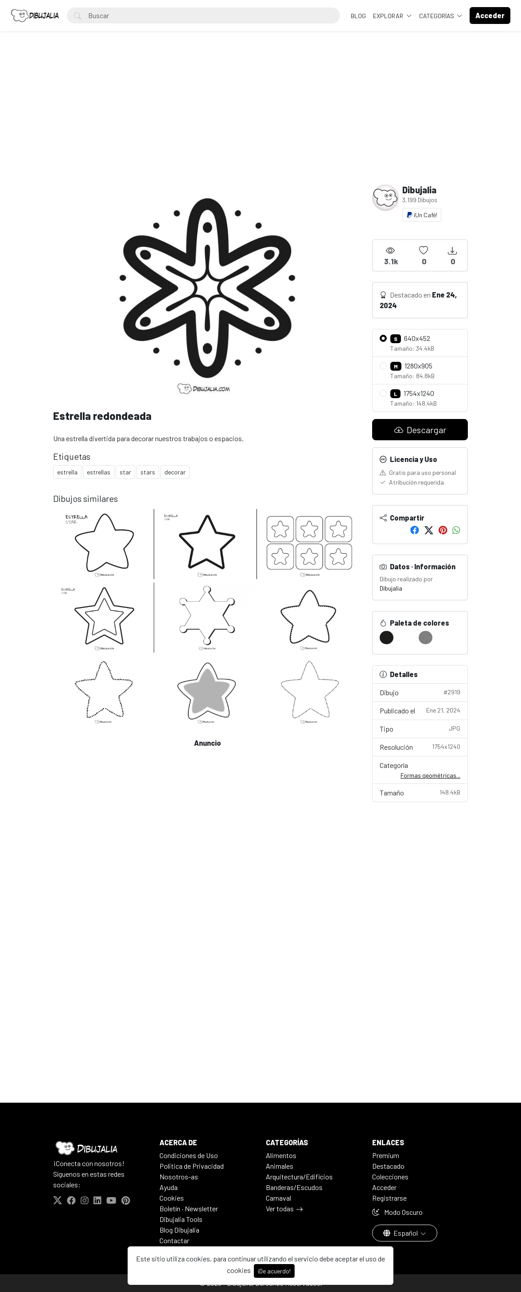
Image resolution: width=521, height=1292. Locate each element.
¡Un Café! (421, 215)
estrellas (98, 472)
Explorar (388, 16)
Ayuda (168, 1187)
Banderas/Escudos (294, 1187)
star (125, 472)
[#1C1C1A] (386, 637)
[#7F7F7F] (425, 637)
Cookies (171, 1198)
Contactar (174, 1240)
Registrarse (389, 1198)
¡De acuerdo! (274, 1271)
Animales (279, 1166)
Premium (385, 1155)
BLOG (358, 16)
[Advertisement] (260, 118)
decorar (175, 472)
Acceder (384, 1187)
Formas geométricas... (430, 775)
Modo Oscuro (397, 1212)
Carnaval (278, 1198)
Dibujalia (391, 588)
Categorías (437, 16)
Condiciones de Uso (188, 1155)
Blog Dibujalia (179, 1229)
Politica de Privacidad (191, 1166)
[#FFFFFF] (406, 637)
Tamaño (420, 792)
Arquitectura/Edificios (299, 1176)
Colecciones (390, 1176)
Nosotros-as (178, 1176)
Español (401, 1233)
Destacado (388, 1166)
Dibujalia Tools (180, 1219)
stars (147, 472)
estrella (67, 472)
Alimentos (281, 1155)
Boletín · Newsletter (188, 1208)
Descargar (420, 429)
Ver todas (280, 1208)
